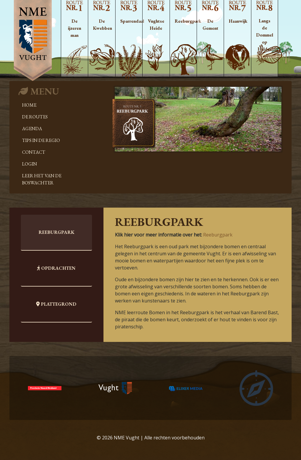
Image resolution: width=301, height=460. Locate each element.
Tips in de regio (41, 140)
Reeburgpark (218, 234)
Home (29, 105)
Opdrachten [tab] (56, 268)
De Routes (35, 117)
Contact (33, 152)
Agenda (32, 128)
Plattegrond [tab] (56, 304)
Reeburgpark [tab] (56, 232)
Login (29, 164)
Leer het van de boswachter (41, 179)
